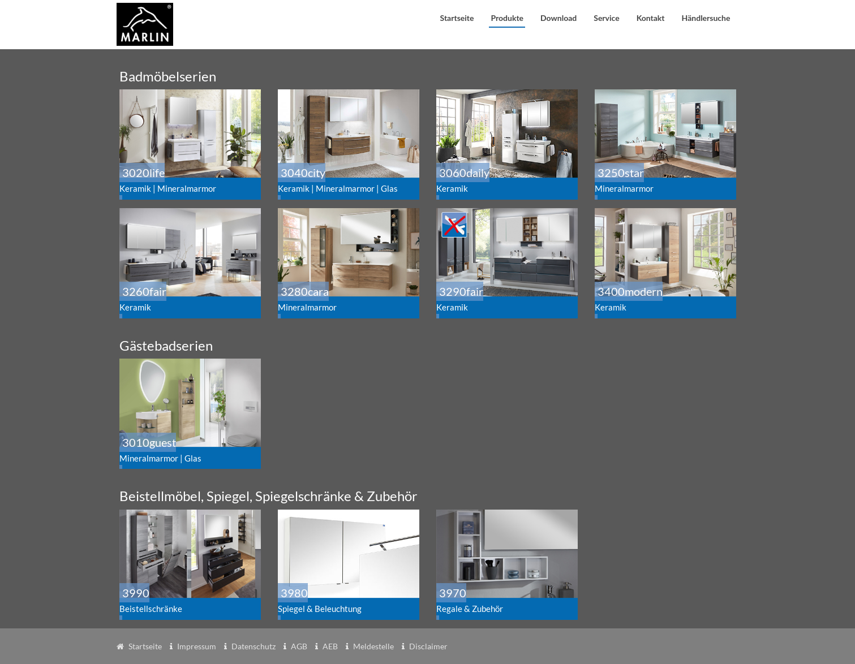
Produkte (507, 18)
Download (558, 18)
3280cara (347, 298)
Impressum (196, 646)
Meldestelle (373, 646)
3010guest (190, 449)
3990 (189, 600)
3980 (347, 600)
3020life (190, 179)
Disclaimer (428, 646)
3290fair (506, 298)
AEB (330, 646)
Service (606, 18)
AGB (299, 646)
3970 (506, 600)
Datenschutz (253, 646)
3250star (666, 179)
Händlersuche (706, 18)
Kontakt (651, 18)
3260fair (189, 298)
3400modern (664, 298)
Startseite (457, 18)
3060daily (507, 179)
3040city (349, 179)
